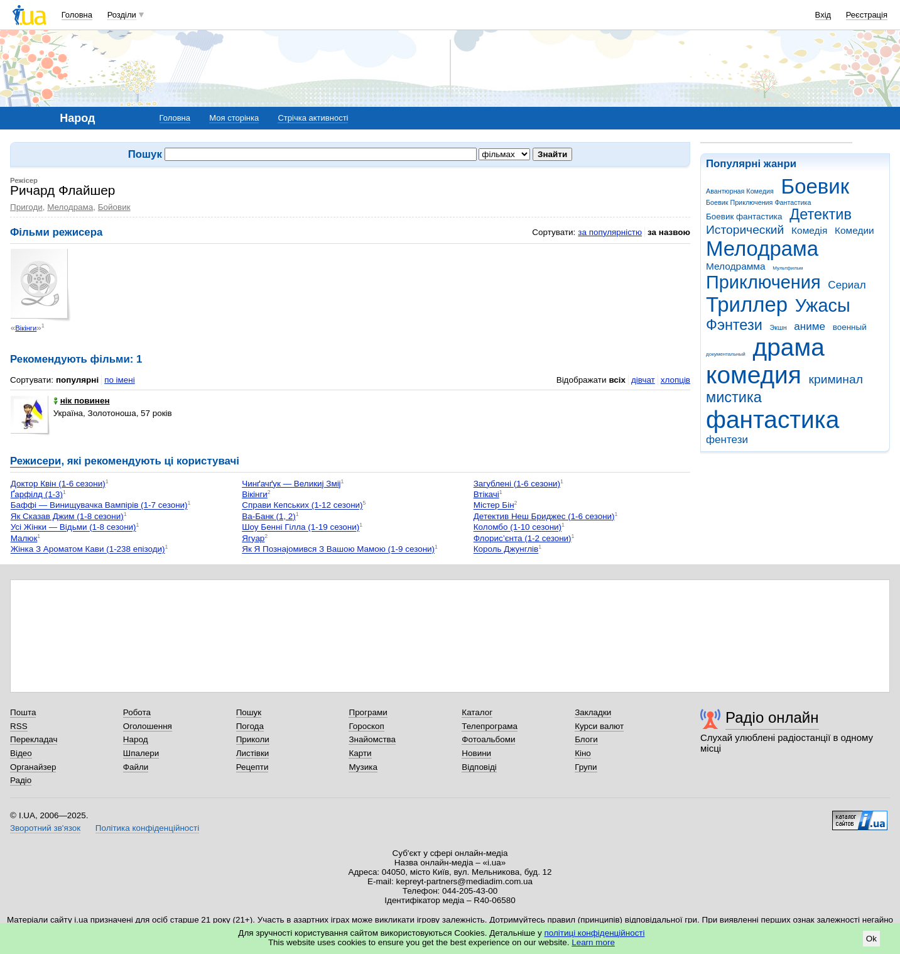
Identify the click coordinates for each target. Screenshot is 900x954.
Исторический (745, 229)
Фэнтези (734, 325)
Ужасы (822, 305)
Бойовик (114, 207)
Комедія (809, 230)
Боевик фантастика (744, 216)
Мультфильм (788, 268)
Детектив (820, 214)
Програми (368, 712)
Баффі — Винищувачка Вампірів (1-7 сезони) (99, 505)
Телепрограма (490, 726)
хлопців (675, 380)
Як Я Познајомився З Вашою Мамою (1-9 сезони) (338, 549)
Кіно (583, 753)
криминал (836, 379)
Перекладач (33, 739)
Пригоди (26, 207)
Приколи (252, 739)
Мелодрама (762, 248)
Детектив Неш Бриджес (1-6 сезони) (544, 516)
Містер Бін (494, 505)
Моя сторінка (234, 118)
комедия (753, 374)
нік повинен (81, 400)
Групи (586, 767)
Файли (136, 767)
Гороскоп (366, 726)
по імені (119, 380)
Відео (21, 753)
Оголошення (147, 726)
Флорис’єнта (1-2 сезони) (523, 538)
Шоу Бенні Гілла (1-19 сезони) (300, 527)
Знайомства (372, 739)
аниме (809, 326)
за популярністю (610, 232)
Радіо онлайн (772, 717)
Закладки (593, 712)
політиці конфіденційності (595, 933)
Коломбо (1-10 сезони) (517, 527)
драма (789, 347)
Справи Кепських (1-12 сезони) (302, 505)
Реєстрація (866, 14)
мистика (734, 397)
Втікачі (486, 494)
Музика (363, 767)
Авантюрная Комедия (740, 191)
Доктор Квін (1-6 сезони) (58, 483)
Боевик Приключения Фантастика (758, 202)
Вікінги (25, 328)
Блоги (586, 739)
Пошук (249, 712)
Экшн (778, 327)
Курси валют (599, 726)
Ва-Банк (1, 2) (269, 516)
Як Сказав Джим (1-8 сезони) (67, 516)
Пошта (23, 712)
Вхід (823, 14)
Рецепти (252, 767)
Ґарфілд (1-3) (37, 494)
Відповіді (479, 767)
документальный (725, 354)
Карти (360, 753)
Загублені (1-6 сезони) (517, 483)
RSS (19, 726)
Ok (871, 938)
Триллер (747, 304)
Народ (135, 739)
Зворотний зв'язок (45, 828)
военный (850, 327)
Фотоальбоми (488, 739)
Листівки (252, 753)
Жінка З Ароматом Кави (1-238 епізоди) (88, 549)
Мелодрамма (736, 266)
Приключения (763, 282)
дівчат (643, 380)
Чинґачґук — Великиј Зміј (291, 483)
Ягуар (253, 538)
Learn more (593, 942)
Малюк (24, 538)
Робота (137, 712)
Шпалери (141, 753)
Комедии (854, 230)
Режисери (35, 461)
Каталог (477, 712)
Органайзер (33, 767)
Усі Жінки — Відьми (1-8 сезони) (73, 527)
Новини (476, 753)
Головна (77, 14)
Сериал (846, 285)
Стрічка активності (313, 118)
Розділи (121, 14)
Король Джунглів (506, 549)
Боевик (815, 186)
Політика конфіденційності (147, 828)
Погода (250, 726)
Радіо (20, 780)
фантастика (772, 419)
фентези (727, 440)
